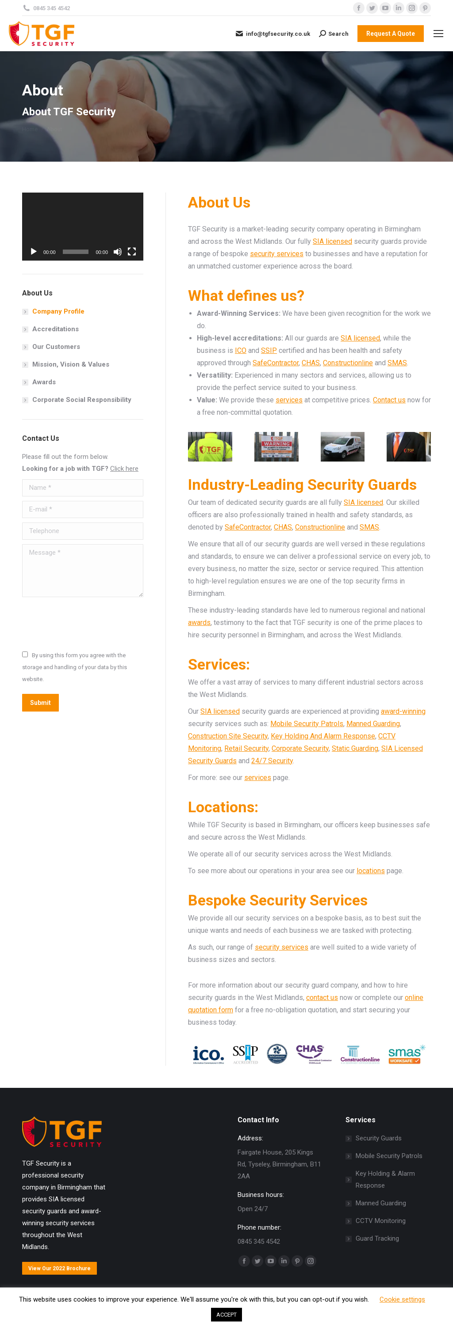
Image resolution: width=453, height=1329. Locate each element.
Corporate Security (300, 748)
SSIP (269, 350)
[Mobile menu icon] (438, 33)
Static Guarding (355, 748)
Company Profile (58, 311)
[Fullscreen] (131, 251)
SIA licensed (332, 241)
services (289, 400)
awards (199, 622)
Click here (124, 469)
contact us (322, 997)
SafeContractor (276, 363)
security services (276, 254)
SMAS (397, 363)
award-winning (403, 711)
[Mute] (117, 251)
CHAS (311, 363)
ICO (240, 350)
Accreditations (55, 329)
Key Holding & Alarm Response (385, 1179)
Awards (44, 382)
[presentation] (89, 623)
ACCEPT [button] (226, 1314)
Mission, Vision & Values (70, 364)
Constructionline (348, 363)
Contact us (389, 400)
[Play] (33, 251)
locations (371, 871)
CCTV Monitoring (381, 1221)
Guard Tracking (377, 1238)
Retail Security (246, 748)
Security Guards (379, 1138)
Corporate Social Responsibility (81, 400)
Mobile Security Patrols (306, 723)
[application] (82, 227)
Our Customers (56, 347)
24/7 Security (272, 761)
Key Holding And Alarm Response (323, 736)
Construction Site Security (228, 736)
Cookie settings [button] (402, 1299)
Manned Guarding (373, 723)
